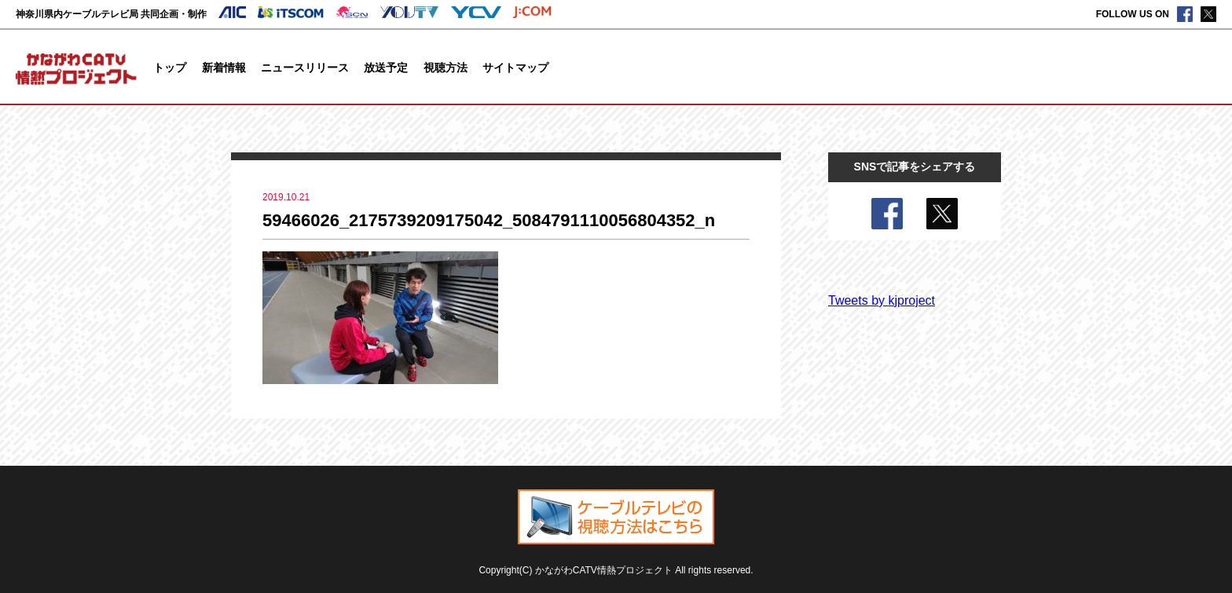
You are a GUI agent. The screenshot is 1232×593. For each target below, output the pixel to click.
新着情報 (224, 67)
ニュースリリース (305, 67)
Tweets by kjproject (881, 300)
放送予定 (386, 67)
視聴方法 (446, 67)
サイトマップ (515, 67)
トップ (169, 67)
